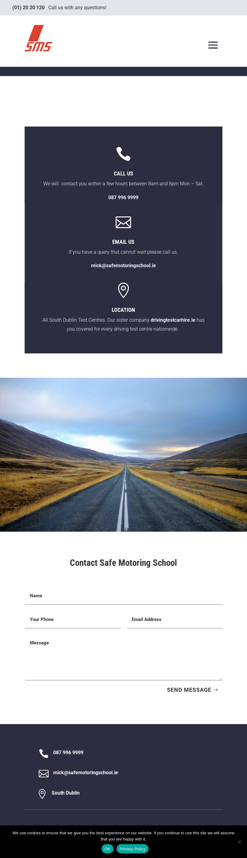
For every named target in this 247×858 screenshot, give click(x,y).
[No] (239, 842)
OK (107, 849)
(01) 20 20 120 (28, 7)
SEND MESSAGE (189, 690)
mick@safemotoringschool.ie (123, 265)
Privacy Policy (132, 849)
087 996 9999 (68, 752)
